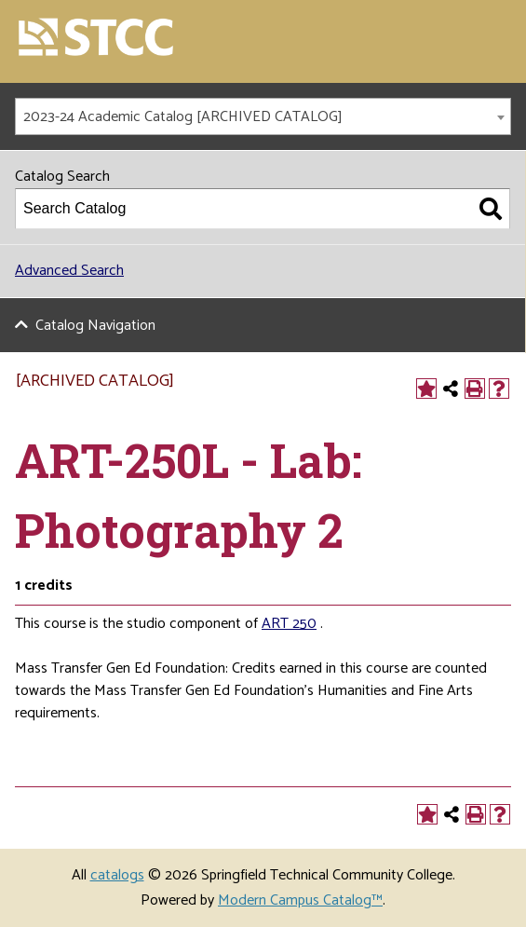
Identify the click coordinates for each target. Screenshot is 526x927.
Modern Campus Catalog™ (300, 900)
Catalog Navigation (95, 325)
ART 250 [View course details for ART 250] (289, 623)
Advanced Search (69, 270)
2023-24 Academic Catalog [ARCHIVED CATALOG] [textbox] (183, 117)
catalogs (117, 875)
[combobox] (263, 116)
